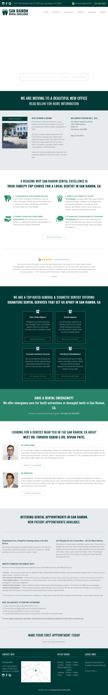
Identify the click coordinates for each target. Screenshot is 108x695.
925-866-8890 (100, 3)
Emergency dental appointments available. (54, 414)
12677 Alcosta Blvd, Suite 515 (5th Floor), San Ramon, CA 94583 (37, 3)
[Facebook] (6, 3)
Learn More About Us (54, 237)
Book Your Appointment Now (54, 642)
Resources (92, 12)
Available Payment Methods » (95, 666)
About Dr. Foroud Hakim (33, 465)
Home (46, 12)
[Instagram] (3, 3)
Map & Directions (15, 119)
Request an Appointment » (95, 662)
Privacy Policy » (91, 671)
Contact (103, 12)
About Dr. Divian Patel (33, 493)
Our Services (68, 12)
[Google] (10, 3)
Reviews (80, 12)
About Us (56, 12)
